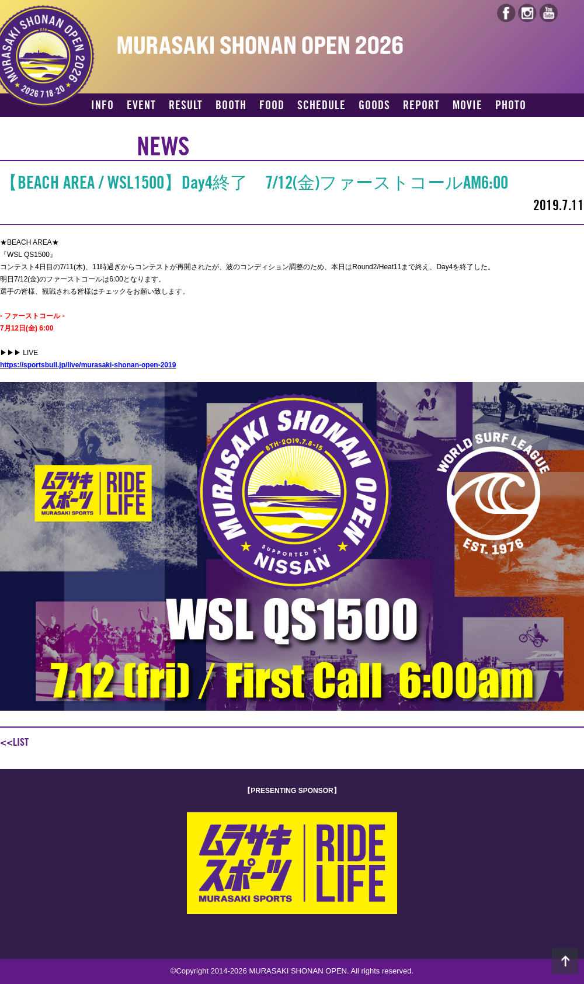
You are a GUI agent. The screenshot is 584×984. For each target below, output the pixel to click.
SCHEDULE (321, 106)
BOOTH (230, 106)
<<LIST (14, 742)
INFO (102, 106)
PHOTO (510, 106)
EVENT (141, 106)
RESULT (186, 106)
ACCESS (109, 126)
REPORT (421, 106)
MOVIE (467, 106)
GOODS (374, 106)
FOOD (271, 106)
